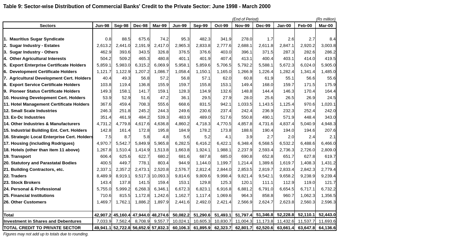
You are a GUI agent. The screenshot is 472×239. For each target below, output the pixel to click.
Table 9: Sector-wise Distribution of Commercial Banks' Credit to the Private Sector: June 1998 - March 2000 (137, 6)
